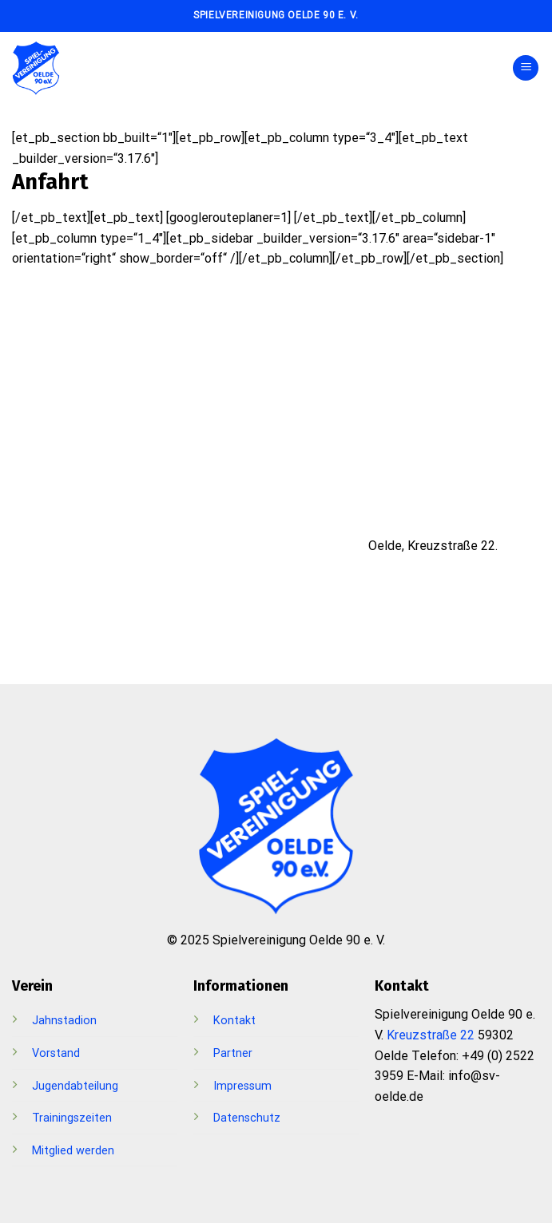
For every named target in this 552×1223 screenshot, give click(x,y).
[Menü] (525, 68)
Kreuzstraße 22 (431, 1035)
